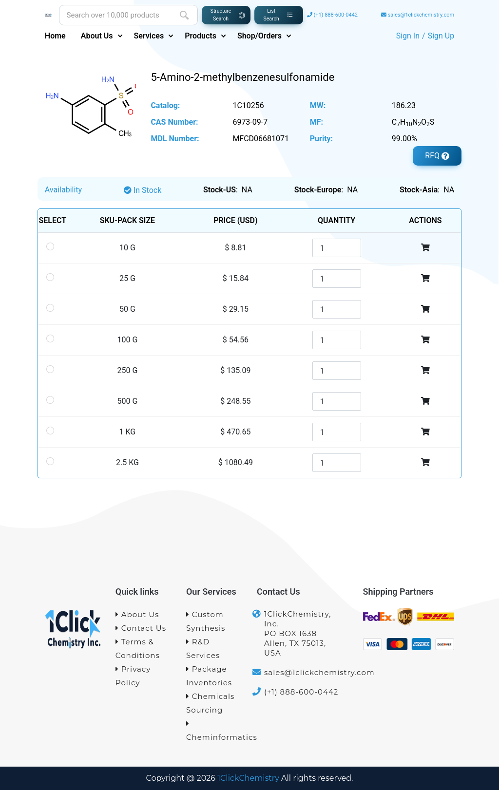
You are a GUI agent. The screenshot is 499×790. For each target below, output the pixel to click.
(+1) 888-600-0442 (335, 15)
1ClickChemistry (248, 778)
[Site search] (115, 15)
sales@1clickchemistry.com (421, 15)
